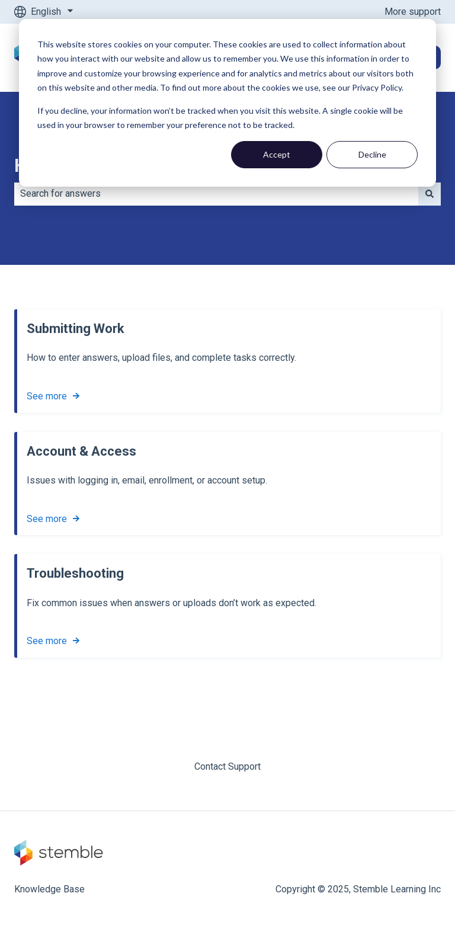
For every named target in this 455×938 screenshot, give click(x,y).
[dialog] (227, 103)
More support (412, 11)
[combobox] (216, 194)
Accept (276, 154)
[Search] (429, 194)
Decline (372, 154)
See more (47, 396)
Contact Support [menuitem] (227, 766)
